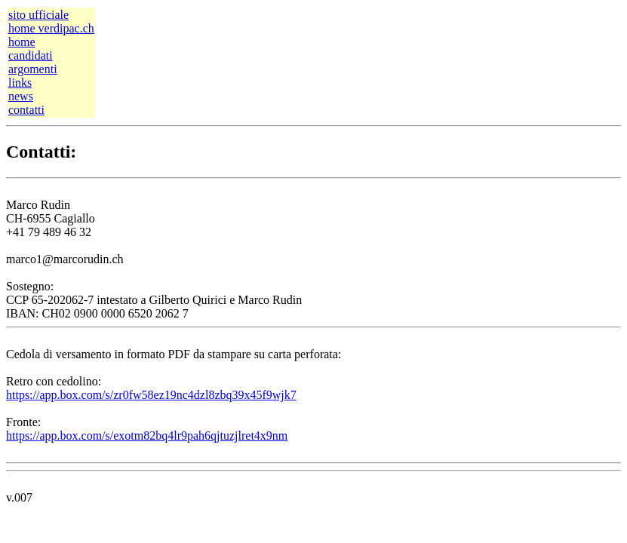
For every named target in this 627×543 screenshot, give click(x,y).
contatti (26, 109)
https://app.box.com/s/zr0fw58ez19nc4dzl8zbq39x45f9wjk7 (151, 394)
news (20, 96)
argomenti (32, 69)
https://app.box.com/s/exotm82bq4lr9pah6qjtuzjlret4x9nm (146, 435)
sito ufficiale (38, 14)
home (21, 41)
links (20, 82)
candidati (30, 55)
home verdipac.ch (51, 28)
